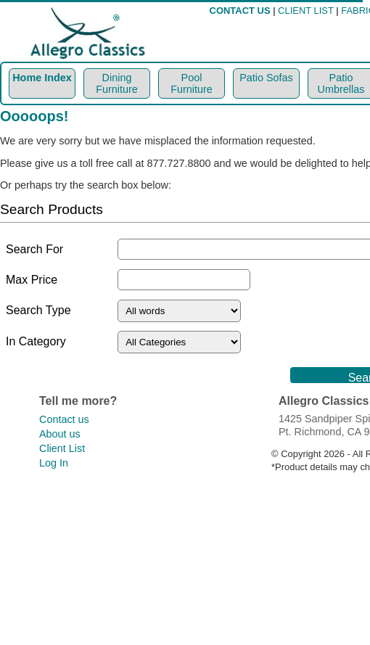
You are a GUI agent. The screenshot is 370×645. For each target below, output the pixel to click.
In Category (36, 341)
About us (60, 434)
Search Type (38, 310)
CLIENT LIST (306, 10)
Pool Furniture (191, 83)
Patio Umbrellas (341, 83)
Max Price (31, 280)
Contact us (64, 419)
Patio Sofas (266, 77)
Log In (53, 463)
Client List (62, 448)
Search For (34, 249)
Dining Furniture (117, 83)
